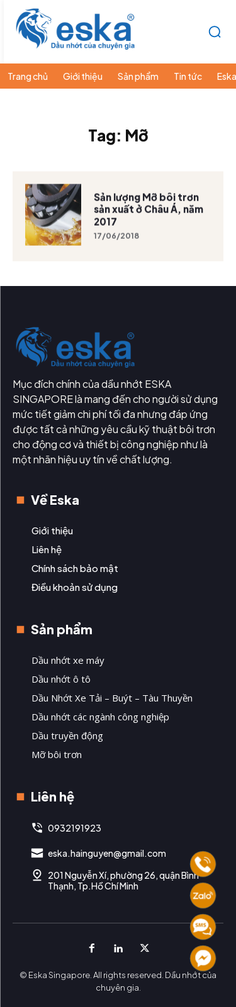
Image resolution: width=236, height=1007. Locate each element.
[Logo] (75, 28)
